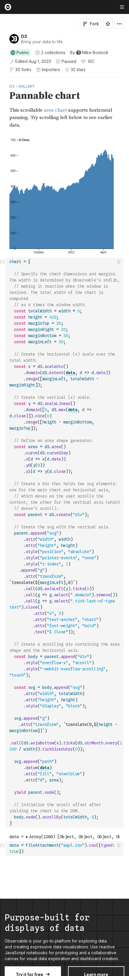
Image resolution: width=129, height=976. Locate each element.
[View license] (90, 61)
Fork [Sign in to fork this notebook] (91, 23)
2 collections (50, 52)
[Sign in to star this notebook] (108, 24)
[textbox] (65, 542)
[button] (2, 80)
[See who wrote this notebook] (89, 52)
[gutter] (3, 106)
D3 (24, 36)
